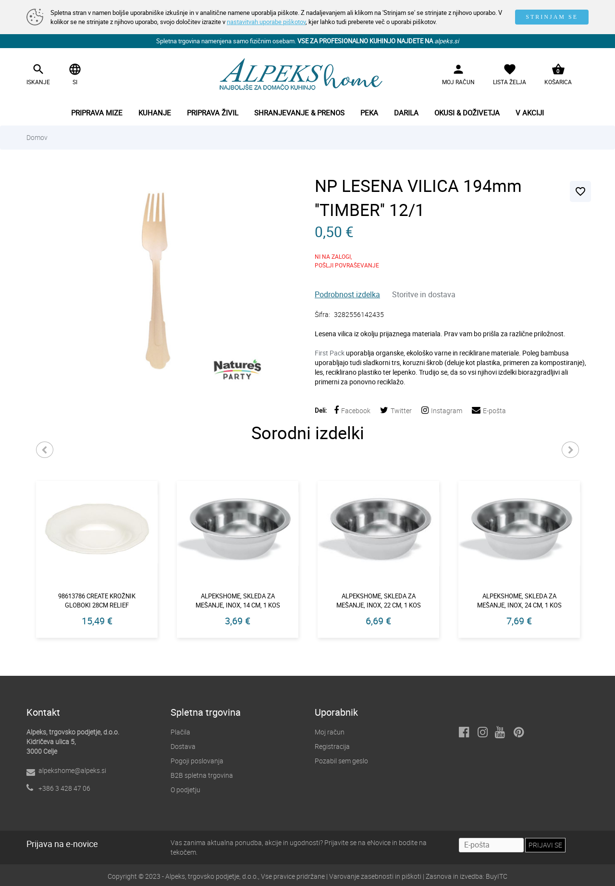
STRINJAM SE (552, 16)
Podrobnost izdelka (347, 294)
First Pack (330, 352)
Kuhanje (154, 112)
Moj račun (329, 731)
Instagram (441, 410)
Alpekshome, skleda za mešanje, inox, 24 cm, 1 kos (519, 600)
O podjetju (185, 789)
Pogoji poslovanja (197, 760)
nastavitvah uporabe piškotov (266, 21)
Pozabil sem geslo (341, 760)
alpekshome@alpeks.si (72, 770)
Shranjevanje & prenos (299, 112)
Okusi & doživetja (467, 112)
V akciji (530, 112)
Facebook (352, 410)
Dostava (183, 746)
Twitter (396, 410)
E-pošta (489, 410)
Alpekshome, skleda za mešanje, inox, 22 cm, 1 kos (378, 600)
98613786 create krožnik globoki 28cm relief (96, 600)
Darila (406, 112)
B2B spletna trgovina (202, 775)
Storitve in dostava (423, 294)
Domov (37, 137)
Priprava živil (212, 112)
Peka (369, 112)
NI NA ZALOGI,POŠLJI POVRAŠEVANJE (347, 261)
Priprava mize (97, 112)
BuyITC (496, 876)
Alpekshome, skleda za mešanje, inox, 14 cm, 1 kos (238, 600)
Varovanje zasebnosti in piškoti (375, 876)
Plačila (180, 731)
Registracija (332, 746)
